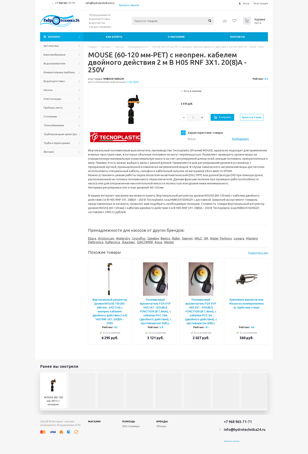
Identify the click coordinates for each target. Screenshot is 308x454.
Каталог (54, 36)
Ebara (92, 238)
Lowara (239, 238)
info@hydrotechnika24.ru (100, 3)
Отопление (50, 116)
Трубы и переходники (57, 143)
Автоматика (51, 45)
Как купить (114, 36)
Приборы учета (53, 107)
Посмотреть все (258, 252)
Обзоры (161, 426)
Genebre (153, 238)
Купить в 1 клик (251, 117)
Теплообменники (54, 125)
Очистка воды (52, 98)
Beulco (165, 238)
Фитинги (49, 151)
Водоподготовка (54, 81)
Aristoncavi (106, 238)
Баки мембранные (54, 54)
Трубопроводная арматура (60, 134)
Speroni (187, 238)
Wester (169, 242)
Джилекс (128, 242)
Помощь (128, 421)
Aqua (158, 242)
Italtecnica (112, 242)
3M (206, 238)
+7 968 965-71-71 (65, 3)
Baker (176, 238)
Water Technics (221, 238)
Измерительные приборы (59, 72)
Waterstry (123, 238)
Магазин (94, 421)
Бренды (162, 421)
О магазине (176, 36)
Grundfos (139, 238)
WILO (198, 238)
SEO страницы (131, 426)
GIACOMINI (145, 242)
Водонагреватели (54, 63)
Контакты (237, 36)
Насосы (48, 90)
